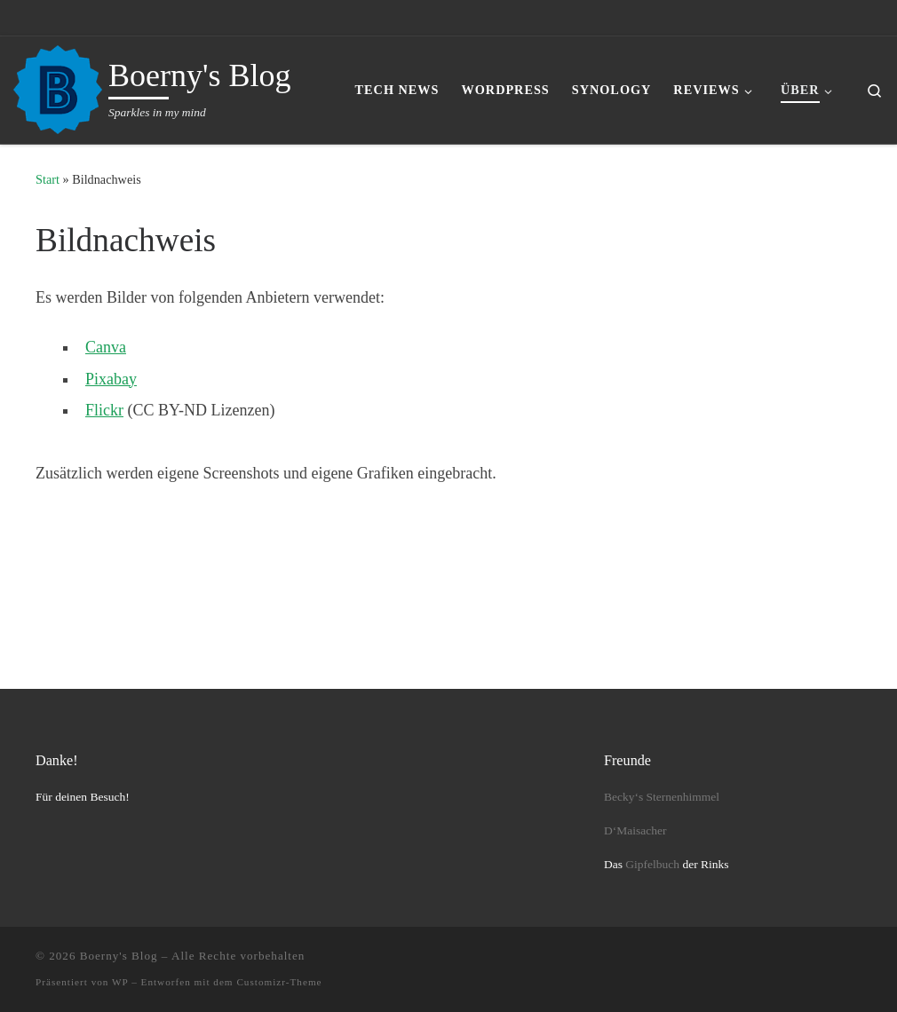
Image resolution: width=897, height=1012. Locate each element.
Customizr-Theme (278, 981)
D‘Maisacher (635, 830)
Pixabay (111, 379)
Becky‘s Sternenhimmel (661, 796)
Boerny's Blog (119, 955)
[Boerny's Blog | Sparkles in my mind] (57, 87)
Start (48, 179)
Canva (105, 347)
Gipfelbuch (652, 864)
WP (120, 981)
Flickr (104, 410)
